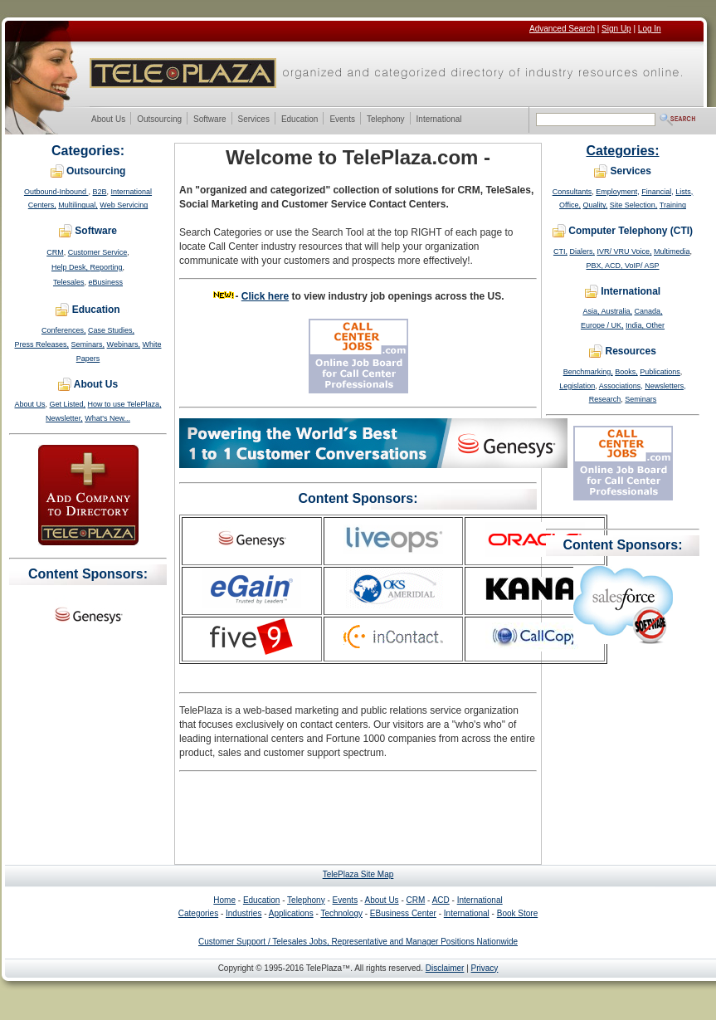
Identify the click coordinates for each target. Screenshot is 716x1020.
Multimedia (672, 251)
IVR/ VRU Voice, (624, 251)
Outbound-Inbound (56, 192)
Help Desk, (70, 267)
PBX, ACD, (605, 265)
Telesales (69, 282)
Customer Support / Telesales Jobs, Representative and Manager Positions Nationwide (358, 941)
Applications (291, 913)
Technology (341, 913)
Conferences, (63, 330)
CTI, (560, 251)
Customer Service (98, 252)
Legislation (577, 386)
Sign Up (616, 28)
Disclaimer (445, 968)
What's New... (107, 418)
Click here (265, 296)
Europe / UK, (602, 325)
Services (253, 120)
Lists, (684, 192)
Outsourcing (159, 120)
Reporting (106, 267)
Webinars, (123, 344)
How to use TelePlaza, (125, 404)
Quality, (594, 205)
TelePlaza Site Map (358, 874)
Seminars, (88, 344)
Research (605, 399)
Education (299, 120)
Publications (660, 372)
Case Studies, (111, 330)
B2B (100, 192)
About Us (108, 120)
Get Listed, (68, 404)
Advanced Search (562, 28)
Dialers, (582, 251)
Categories (198, 913)
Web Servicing (124, 205)
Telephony (385, 120)
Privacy (485, 968)
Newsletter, (64, 418)
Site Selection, (634, 205)
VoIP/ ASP (642, 265)
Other (655, 325)
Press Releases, (42, 344)
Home (224, 900)
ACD (441, 900)
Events (341, 120)
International (438, 120)
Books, (626, 372)
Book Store (517, 913)
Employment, (618, 192)
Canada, (649, 311)
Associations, (621, 386)
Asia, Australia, (607, 311)
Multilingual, (78, 205)
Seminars (640, 399)
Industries (243, 913)
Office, (570, 205)
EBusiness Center (403, 913)
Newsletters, (665, 386)
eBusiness (106, 282)
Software (209, 120)
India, (636, 325)
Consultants (572, 192)
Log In (649, 28)
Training (673, 205)
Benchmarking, (588, 372)
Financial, (657, 192)
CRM (55, 252)
